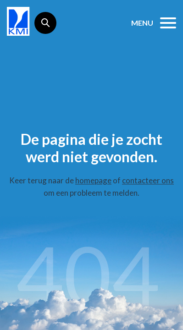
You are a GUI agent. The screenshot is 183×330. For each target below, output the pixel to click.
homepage (93, 180)
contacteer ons (148, 180)
